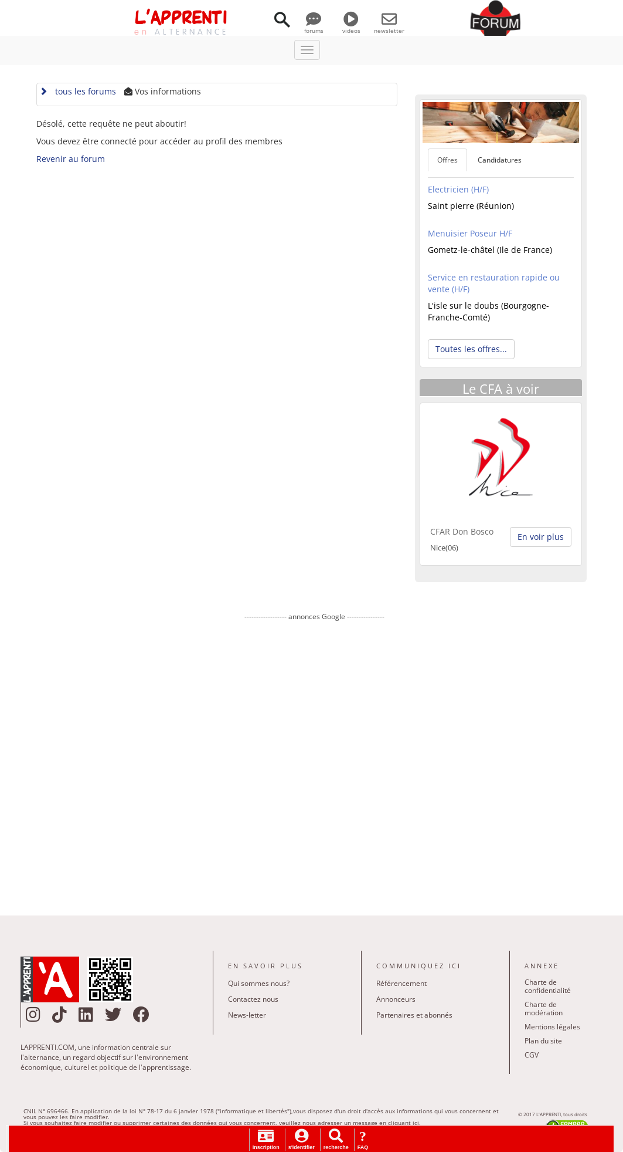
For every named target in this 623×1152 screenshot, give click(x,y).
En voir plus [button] (541, 536)
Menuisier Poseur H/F (470, 233)
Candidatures (500, 160)
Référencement (401, 983)
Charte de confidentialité (548, 986)
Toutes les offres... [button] (471, 348)
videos (351, 26)
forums (314, 26)
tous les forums (77, 91)
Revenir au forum (70, 158)
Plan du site (543, 1041)
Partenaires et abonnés (414, 1015)
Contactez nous (253, 999)
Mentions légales (552, 1027)
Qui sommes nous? (259, 983)
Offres (447, 160)
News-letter (247, 1015)
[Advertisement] (314, 760)
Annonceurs (396, 999)
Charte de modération (544, 1008)
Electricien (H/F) (458, 189)
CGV (532, 1055)
